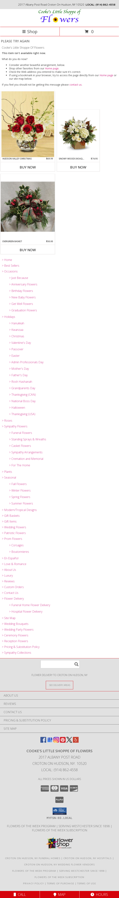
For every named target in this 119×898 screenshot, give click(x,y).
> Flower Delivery (13, 599)
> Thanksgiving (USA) (22, 414)
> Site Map (9, 618)
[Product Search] (60, 664)
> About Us (9, 570)
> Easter (14, 356)
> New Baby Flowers (22, 297)
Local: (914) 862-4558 (59, 769)
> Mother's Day (19, 369)
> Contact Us (10, 593)
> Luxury (7, 575)
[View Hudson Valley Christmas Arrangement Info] (28, 124)
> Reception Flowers (15, 641)
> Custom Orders (13, 587)
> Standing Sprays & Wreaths (27, 439)
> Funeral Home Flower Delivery (29, 605)
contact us (75, 84)
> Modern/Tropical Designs (19, 510)
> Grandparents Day (22, 388)
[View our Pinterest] (63, 741)
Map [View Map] (59, 894)
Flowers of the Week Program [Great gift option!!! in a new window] (31, 826)
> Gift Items (9, 521)
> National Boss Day (22, 401)
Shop (29, 31)
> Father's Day (18, 375)
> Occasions (10, 271)
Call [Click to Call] (20, 894)
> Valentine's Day (20, 343)
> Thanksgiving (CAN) (22, 395)
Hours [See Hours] (99, 894)
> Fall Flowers (18, 484)
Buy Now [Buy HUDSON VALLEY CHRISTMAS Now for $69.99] (28, 167)
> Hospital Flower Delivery (25, 612)
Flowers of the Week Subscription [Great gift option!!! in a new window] (59, 830)
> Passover (16, 349)
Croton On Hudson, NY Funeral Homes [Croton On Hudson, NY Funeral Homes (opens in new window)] (32, 858)
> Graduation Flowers (23, 310)
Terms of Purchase (60, 883)
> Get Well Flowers (21, 304)
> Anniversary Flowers (23, 284)
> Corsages (16, 545)
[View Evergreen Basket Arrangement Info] (28, 206)
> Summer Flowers (21, 503)
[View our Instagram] (56, 741)
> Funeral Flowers (20, 433)
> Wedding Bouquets (15, 624)
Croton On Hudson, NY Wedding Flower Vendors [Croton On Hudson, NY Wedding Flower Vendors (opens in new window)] (59, 864)
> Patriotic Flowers (14, 533)
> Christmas (16, 336)
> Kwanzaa (16, 330)
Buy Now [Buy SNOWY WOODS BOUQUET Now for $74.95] (78, 167)
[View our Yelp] (76, 741)
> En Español (10, 558)
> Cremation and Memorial (26, 459)
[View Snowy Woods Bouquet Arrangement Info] (78, 133)
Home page (52, 68)
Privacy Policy (33, 883)
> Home (7, 260)
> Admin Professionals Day (26, 362)
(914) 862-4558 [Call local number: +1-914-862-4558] (105, 4)
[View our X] (69, 741)
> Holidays (8, 317)
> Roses (7, 421)
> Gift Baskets (11, 516)
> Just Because (18, 278)
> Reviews (8, 581)
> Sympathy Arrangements (26, 452)
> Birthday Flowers (21, 291)
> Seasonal (9, 477)
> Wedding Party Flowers (18, 630)
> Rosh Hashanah (20, 382)
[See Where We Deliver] (59, 685)
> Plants (7, 472)
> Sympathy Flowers (14, 426)
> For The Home (19, 465)
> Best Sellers (10, 266)
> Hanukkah (16, 323)
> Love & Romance (14, 564)
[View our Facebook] (43, 741)
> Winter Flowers (20, 490)
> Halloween (17, 408)
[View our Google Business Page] (50, 741)
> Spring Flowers (19, 497)
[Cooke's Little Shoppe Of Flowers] (59, 22)
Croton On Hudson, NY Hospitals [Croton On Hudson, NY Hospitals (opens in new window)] (87, 858)
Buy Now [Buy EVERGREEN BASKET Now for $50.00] (28, 250)
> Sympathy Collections (16, 653)
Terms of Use (86, 883)
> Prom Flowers (12, 539)
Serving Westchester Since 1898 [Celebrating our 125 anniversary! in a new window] (85, 826)
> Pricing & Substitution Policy (20, 647)
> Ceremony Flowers (15, 635)
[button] (60, 811)
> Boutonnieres (19, 552)
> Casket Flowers (20, 446)
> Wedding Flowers (14, 527)
